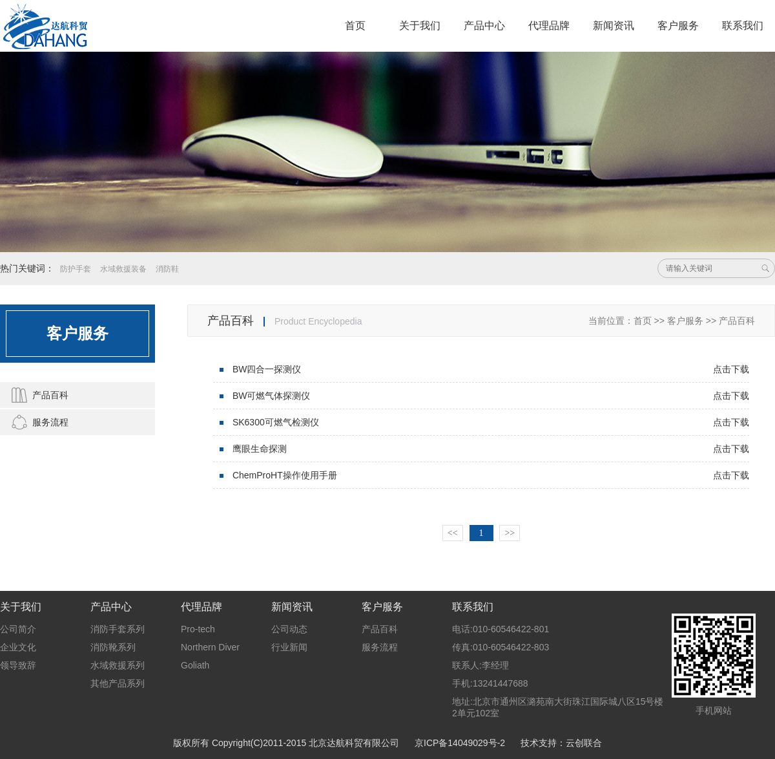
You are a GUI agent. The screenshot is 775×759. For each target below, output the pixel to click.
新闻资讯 (613, 25)
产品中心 (484, 25)
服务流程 (37, 422)
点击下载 (731, 369)
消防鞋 (167, 268)
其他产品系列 (117, 683)
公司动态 (289, 629)
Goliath (195, 665)
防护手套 (75, 268)
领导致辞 (18, 665)
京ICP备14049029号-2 (460, 743)
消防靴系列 (113, 647)
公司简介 (18, 629)
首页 (355, 25)
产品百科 (37, 395)
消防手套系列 (117, 629)
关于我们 (419, 25)
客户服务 (678, 25)
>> (509, 533)
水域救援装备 (123, 268)
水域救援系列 (117, 665)
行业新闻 (289, 647)
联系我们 (742, 25)
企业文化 (18, 647)
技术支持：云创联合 (561, 743)
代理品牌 (549, 25)
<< (453, 533)
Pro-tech (198, 629)
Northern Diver (210, 647)
